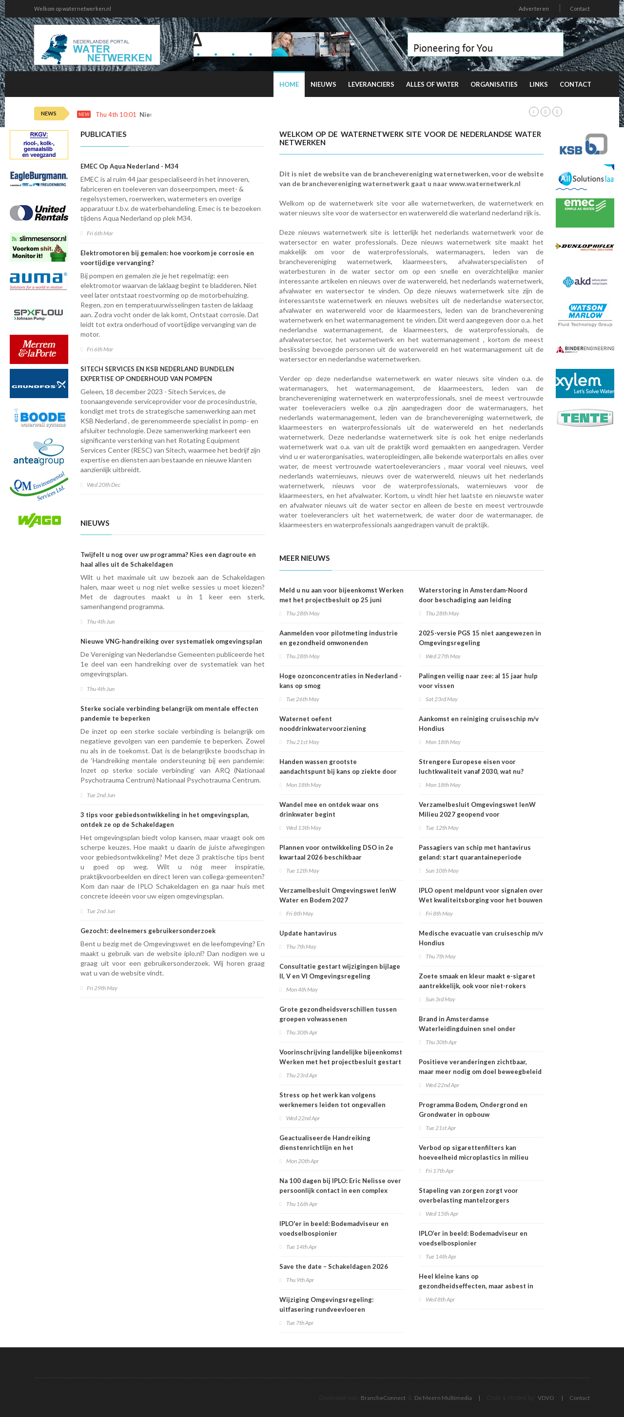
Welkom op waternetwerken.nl (72, 8)
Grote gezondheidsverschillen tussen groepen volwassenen (338, 1014)
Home (289, 84)
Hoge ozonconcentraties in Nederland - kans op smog (340, 680)
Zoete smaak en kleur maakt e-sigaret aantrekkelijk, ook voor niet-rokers (477, 981)
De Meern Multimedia (443, 1397)
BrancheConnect (383, 1397)
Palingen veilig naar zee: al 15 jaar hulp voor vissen (478, 680)
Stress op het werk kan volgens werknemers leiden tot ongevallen (332, 1100)
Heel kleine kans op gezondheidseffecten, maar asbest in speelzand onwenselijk (476, 1286)
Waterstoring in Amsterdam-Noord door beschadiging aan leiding (473, 595)
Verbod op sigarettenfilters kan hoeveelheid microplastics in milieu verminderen (473, 1157)
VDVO (546, 1397)
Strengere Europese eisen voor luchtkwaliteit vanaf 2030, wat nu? (471, 766)
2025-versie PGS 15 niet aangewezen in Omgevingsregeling (480, 638)
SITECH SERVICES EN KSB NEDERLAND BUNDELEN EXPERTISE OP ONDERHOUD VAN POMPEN (157, 374)
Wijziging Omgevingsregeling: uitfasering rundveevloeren (326, 1304)
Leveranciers (371, 84)
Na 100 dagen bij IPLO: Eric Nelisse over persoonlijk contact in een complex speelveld (340, 1190)
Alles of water (432, 84)
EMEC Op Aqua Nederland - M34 (129, 166)
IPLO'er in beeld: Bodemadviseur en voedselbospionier (334, 1228)
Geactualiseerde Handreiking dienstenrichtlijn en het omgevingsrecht (324, 1147)
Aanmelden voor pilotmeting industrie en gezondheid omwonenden (338, 638)
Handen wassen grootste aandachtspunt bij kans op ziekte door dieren (338, 771)
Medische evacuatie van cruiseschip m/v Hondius (481, 938)
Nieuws (323, 84)
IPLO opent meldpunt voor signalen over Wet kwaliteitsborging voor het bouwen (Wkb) (481, 900)
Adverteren (534, 8)
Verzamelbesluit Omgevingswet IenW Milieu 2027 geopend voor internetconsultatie (477, 814)
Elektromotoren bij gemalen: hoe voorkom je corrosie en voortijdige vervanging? (167, 258)
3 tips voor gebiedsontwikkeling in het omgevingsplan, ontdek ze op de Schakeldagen (164, 819)
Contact (580, 8)
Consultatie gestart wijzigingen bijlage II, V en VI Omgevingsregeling (339, 971)
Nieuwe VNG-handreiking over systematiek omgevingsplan (171, 641)
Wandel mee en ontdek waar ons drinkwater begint (329, 809)
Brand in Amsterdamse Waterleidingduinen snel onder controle (467, 1028)
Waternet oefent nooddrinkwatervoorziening (322, 723)
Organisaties (494, 84)
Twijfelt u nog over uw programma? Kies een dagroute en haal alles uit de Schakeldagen (168, 559)
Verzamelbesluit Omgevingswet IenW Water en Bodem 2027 (337, 895)
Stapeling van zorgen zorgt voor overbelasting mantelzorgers (468, 1195)
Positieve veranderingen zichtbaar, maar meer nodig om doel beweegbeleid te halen (480, 1071)
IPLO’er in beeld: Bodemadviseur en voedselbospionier (473, 1238)
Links (538, 84)
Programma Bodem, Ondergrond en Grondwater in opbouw (473, 1109)
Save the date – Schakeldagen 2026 (333, 1266)
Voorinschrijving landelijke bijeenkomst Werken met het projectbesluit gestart (340, 1057)
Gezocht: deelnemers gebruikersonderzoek (147, 931)
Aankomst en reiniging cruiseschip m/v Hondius (479, 723)
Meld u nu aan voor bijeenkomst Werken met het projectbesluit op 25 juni (341, 595)
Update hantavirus (308, 933)
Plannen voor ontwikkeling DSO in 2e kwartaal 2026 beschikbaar (336, 852)
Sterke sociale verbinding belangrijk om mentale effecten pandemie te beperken (169, 713)
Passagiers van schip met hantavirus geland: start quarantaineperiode (475, 852)
